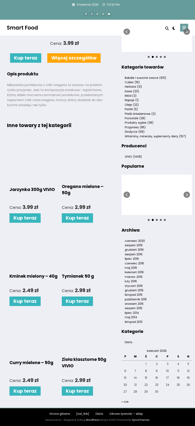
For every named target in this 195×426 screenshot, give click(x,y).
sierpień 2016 (133, 254)
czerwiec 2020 (135, 241)
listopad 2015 (133, 295)
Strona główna (60, 414)
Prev (127, 32)
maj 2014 (131, 317)
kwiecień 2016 (134, 272)
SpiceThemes (141, 420)
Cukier (132, 82)
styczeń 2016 (134, 286)
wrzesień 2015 (134, 304)
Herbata (133, 87)
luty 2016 (131, 281)
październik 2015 (136, 299)
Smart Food (22, 27)
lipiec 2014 (132, 313)
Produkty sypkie (139, 123)
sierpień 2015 (133, 308)
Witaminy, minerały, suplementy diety (155, 136)
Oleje (132, 105)
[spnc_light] (173, 28)
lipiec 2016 (132, 259)
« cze (125, 402)
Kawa (132, 91)
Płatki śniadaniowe (140, 114)
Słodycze (135, 132)
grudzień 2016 (134, 250)
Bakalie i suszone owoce (145, 78)
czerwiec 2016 (134, 263)
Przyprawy (135, 127)
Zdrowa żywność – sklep (126, 414)
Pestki (131, 109)
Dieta (128, 342)
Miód (131, 96)
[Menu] (184, 28)
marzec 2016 (133, 277)
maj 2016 (131, 268)
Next (187, 32)
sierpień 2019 (133, 245)
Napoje (132, 100)
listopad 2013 (133, 322)
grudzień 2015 (134, 290)
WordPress (92, 420)
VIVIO (133, 157)
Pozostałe (135, 118)
